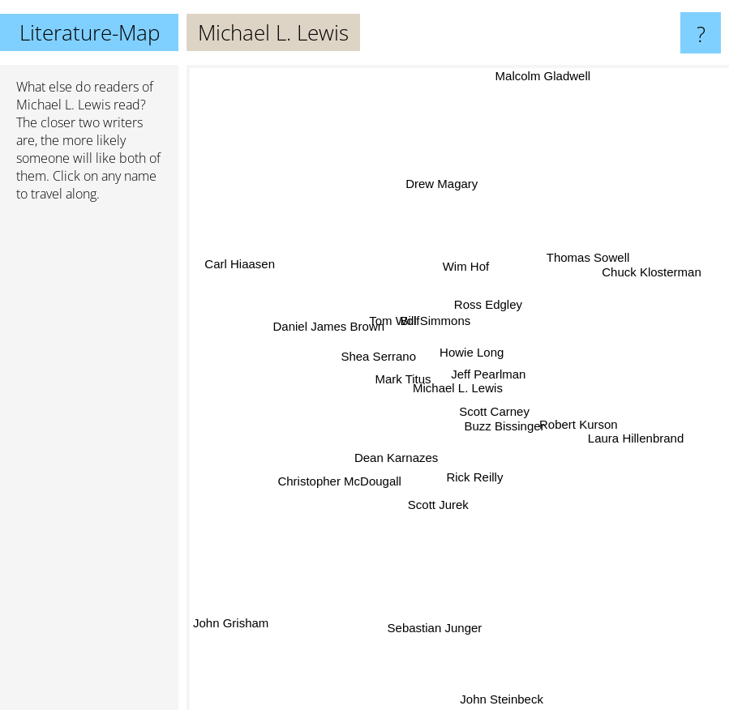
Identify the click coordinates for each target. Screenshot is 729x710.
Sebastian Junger (434, 626)
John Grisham (230, 619)
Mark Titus (400, 377)
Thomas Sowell (586, 260)
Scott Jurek (439, 504)
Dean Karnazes (394, 458)
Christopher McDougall (336, 481)
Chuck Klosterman (651, 274)
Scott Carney (494, 413)
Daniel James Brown (326, 321)
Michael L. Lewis (63, 104)
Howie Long (472, 348)
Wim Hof (466, 264)
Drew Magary (441, 188)
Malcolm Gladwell (543, 76)
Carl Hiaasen (244, 264)
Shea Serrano (377, 360)
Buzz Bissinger (514, 435)
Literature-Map (89, 32)
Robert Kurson (579, 421)
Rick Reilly (474, 478)
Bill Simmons (433, 324)
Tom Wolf (395, 324)
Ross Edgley (490, 304)
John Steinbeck (502, 699)
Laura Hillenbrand (638, 433)
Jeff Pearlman (489, 372)
